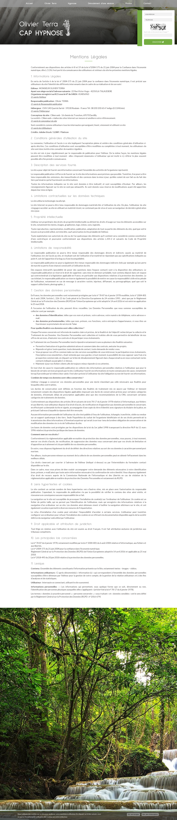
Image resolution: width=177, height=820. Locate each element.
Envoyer (158, 42)
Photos (128, 3)
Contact (147, 3)
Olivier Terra (50, 3)
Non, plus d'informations (150, 814)
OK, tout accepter (133, 814)
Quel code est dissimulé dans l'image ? (156, 32)
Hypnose (72, 3)
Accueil (29, 3)
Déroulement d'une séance (101, 3)
